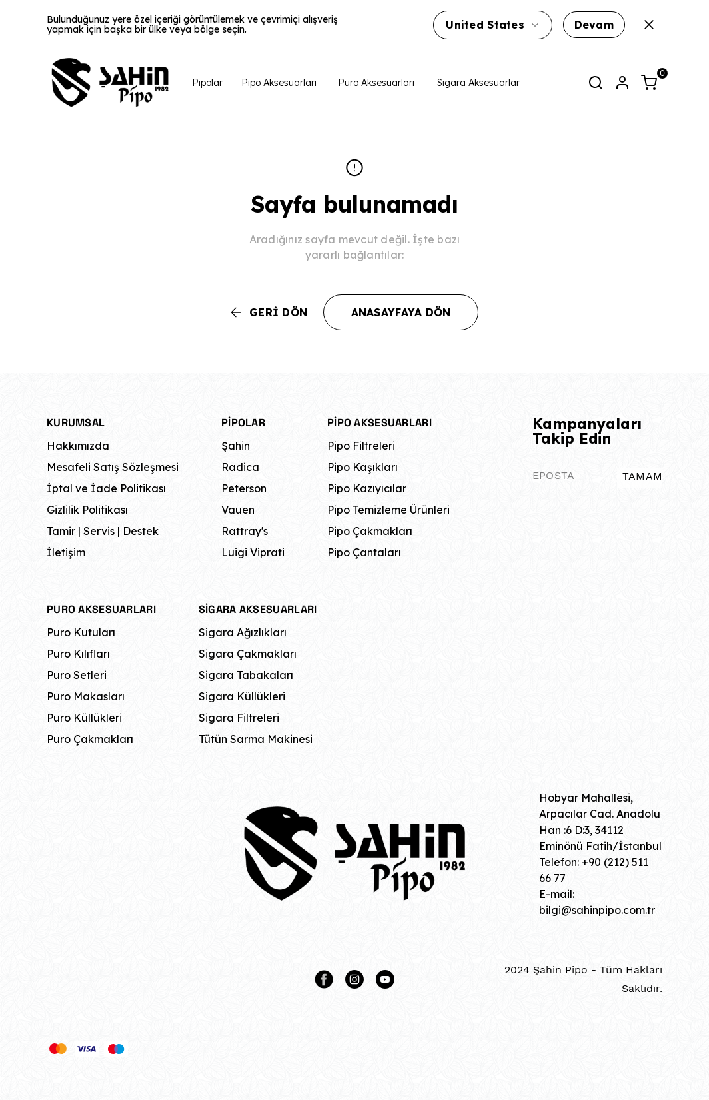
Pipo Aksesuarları (279, 83)
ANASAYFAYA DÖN (401, 312)
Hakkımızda (78, 445)
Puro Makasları (86, 696)
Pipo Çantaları (364, 552)
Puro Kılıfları (78, 653)
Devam (594, 24)
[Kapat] (649, 24)
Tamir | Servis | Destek (103, 531)
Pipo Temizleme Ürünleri (388, 509)
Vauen (238, 509)
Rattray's (244, 531)
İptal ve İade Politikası (106, 488)
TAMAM (642, 476)
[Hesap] (622, 82)
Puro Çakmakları (90, 739)
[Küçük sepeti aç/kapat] (649, 82)
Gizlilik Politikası (87, 509)
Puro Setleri (77, 675)
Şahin (235, 445)
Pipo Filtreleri (361, 445)
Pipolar (207, 83)
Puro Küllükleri (84, 717)
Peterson (244, 488)
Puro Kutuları (81, 632)
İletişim (66, 552)
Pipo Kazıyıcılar (366, 488)
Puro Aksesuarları (376, 83)
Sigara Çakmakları (248, 653)
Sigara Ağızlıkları (243, 632)
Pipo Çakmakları (369, 531)
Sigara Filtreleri (239, 717)
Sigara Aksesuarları (479, 83)
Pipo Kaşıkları (362, 467)
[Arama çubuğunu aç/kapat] (595, 82)
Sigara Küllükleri (242, 696)
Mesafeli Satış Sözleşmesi (113, 467)
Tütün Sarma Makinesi (256, 739)
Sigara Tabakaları (246, 675)
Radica (240, 467)
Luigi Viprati (253, 552)
